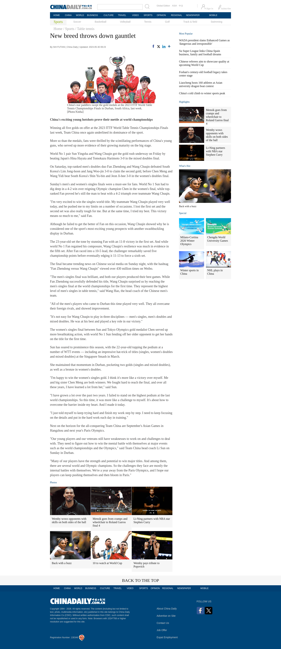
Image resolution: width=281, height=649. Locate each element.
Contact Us (163, 623)
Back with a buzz (62, 563)
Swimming (216, 21)
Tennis (147, 21)
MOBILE (213, 15)
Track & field (190, 21)
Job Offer (162, 630)
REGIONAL (176, 15)
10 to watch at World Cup (107, 563)
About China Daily (167, 608)
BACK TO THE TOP (140, 580)
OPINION (161, 15)
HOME (56, 15)
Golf (167, 21)
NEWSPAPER (192, 15)
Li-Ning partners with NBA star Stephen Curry (152, 520)
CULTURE (109, 15)
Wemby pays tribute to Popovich (146, 565)
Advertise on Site (166, 615)
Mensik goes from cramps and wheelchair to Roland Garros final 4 (110, 522)
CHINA (68, 15)
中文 (181, 5)
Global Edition (163, 5)
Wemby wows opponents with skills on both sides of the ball (69, 520)
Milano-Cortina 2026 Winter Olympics (189, 241)
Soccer (77, 21)
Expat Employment (167, 637)
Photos (53, 482)
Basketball (100, 21)
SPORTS (148, 15)
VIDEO (135, 15)
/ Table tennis (84, 29)
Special (182, 213)
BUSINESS (92, 15)
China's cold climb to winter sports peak (202, 93)
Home (58, 29)
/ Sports (68, 29)
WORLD (80, 15)
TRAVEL (122, 15)
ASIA (174, 5)
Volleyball (125, 21)
